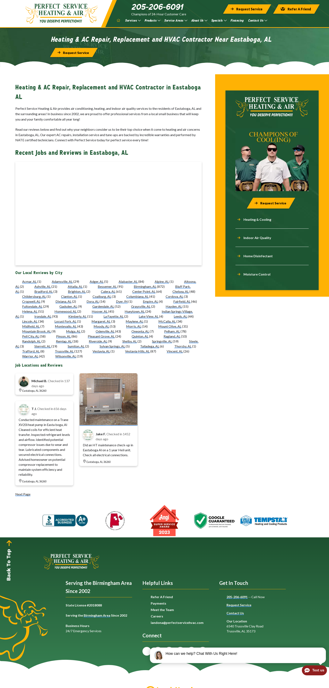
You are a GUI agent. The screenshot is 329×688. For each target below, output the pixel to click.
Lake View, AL (149, 316)
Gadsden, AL (68, 307)
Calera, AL (108, 292)
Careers (157, 616)
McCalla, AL (167, 321)
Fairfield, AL (181, 302)
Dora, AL (93, 302)
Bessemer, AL (107, 287)
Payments (158, 603)
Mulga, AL (73, 331)
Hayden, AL (174, 307)
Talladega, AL (149, 346)
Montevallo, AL (66, 326)
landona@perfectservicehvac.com (177, 623)
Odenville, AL (105, 331)
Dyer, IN (122, 302)
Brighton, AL (77, 292)
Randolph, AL (31, 341)
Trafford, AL (31, 351)
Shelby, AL (129, 341)
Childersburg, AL (34, 297)
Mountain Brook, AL (36, 331)
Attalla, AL (75, 287)
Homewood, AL (65, 312)
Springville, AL (162, 341)
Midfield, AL (31, 326)
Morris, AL (133, 326)
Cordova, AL (174, 297)
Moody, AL (101, 326)
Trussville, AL (64, 351)
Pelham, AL (172, 331)
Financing (236, 20)
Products (152, 20)
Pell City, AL (30, 336)
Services (133, 20)
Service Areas (175, 20)
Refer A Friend (162, 597)
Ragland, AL (172, 336)
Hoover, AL (100, 312)
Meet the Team (162, 610)
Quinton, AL (140, 336)
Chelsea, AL (180, 292)
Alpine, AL (162, 282)
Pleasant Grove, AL (101, 336)
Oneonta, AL (140, 331)
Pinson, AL (63, 336)
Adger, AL (97, 282)
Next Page (22, 494)
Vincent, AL (175, 351)
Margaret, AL (101, 321)
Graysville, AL (141, 307)
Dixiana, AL (63, 302)
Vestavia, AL (101, 351)
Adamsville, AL (62, 282)
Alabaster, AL (128, 282)
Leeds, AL (180, 316)
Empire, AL (150, 302)
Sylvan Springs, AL (112, 346)
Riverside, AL (98, 341)
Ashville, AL (42, 287)
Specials (219, 20)
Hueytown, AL (135, 312)
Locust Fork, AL (65, 321)
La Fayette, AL (114, 316)
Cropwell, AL (31, 302)
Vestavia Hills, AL (137, 351)
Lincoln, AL (29, 321)
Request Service (239, 605)
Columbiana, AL (137, 297)
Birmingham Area (97, 615)
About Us (199, 20)
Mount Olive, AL (169, 326)
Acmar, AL (29, 282)
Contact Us (257, 20)
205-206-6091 (237, 597)
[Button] (247, 9)
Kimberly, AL (77, 316)
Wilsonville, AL (65, 356)
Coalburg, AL (102, 297)
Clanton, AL (69, 297)
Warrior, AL (30, 356)
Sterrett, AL (42, 346)
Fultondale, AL (32, 307)
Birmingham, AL (145, 287)
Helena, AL (29, 312)
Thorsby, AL (183, 346)
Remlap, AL (64, 341)
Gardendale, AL (103, 307)
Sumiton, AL (76, 346)
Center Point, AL (143, 292)
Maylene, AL (134, 321)
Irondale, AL (42, 316)
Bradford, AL (43, 292)
